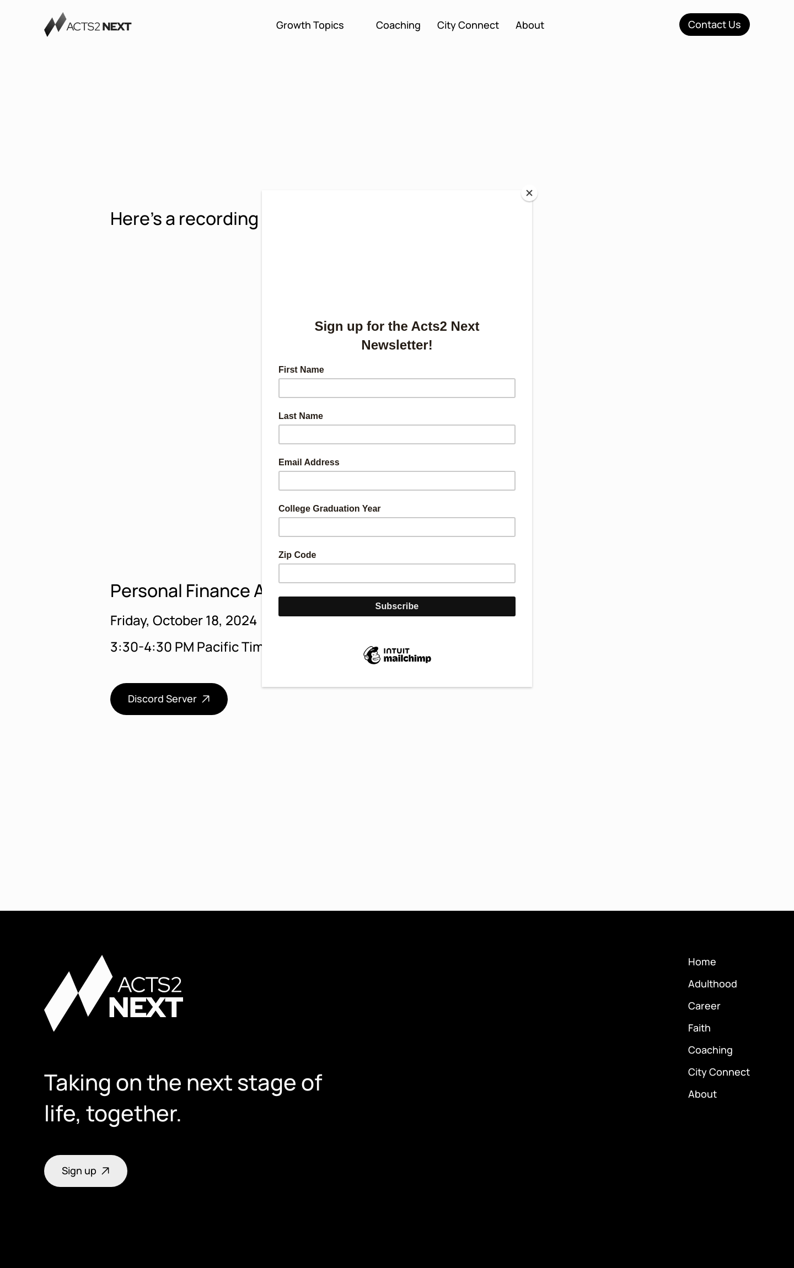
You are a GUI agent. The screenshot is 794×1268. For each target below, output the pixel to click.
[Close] (529, 193)
